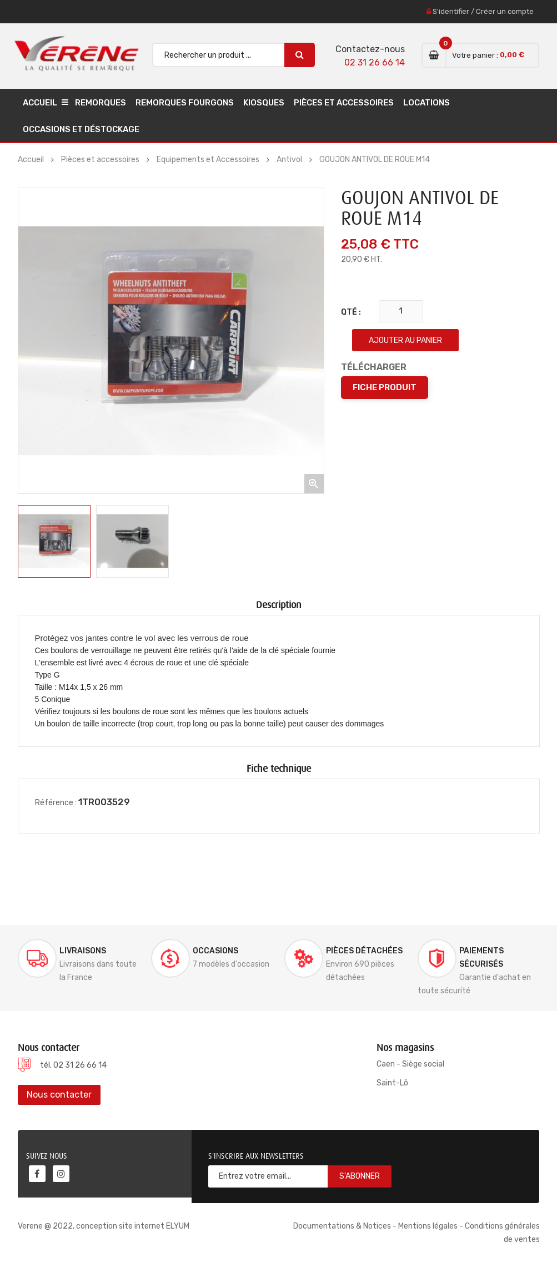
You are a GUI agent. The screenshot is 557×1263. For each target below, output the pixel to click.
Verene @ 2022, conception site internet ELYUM (103, 1226)
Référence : (56, 802)
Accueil (40, 103)
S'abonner (359, 1176)
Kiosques (263, 103)
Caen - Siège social (410, 1064)
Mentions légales (428, 1226)
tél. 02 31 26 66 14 (73, 1065)
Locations (426, 103)
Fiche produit (385, 387)
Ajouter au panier (405, 340)
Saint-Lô (392, 1083)
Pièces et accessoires (344, 103)
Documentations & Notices (342, 1226)
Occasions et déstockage (81, 129)
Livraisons (82, 951)
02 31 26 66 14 (374, 62)
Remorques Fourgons (185, 103)
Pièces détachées (364, 951)
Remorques (100, 103)
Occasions (215, 951)
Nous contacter (59, 1094)
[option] (54, 541)
